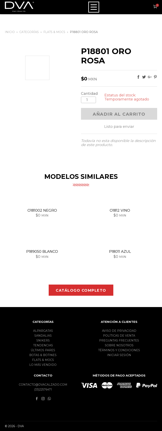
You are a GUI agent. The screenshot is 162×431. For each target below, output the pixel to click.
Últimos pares (43, 350)
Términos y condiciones (119, 350)
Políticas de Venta (119, 335)
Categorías (29, 32)
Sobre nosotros (119, 345)
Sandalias (43, 335)
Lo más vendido (43, 365)
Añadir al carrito (119, 114)
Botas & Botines (43, 355)
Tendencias (43, 345)
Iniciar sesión (119, 355)
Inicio (10, 32)
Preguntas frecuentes (119, 340)
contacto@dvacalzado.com (43, 384)
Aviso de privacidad (119, 331)
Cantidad (89, 94)
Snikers (43, 340)
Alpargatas (43, 331)
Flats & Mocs (54, 32)
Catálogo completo (81, 290)
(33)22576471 (43, 389)
